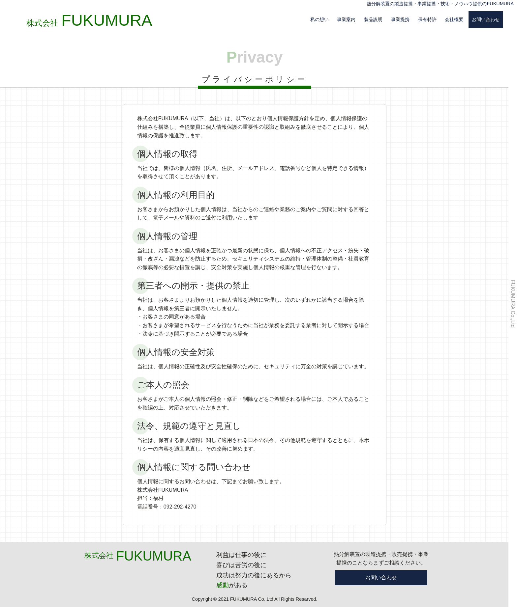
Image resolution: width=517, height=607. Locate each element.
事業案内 (346, 19)
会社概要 (454, 19)
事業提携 (400, 19)
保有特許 (427, 19)
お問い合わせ (486, 19)
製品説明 (373, 19)
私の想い (319, 19)
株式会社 (91, 22)
